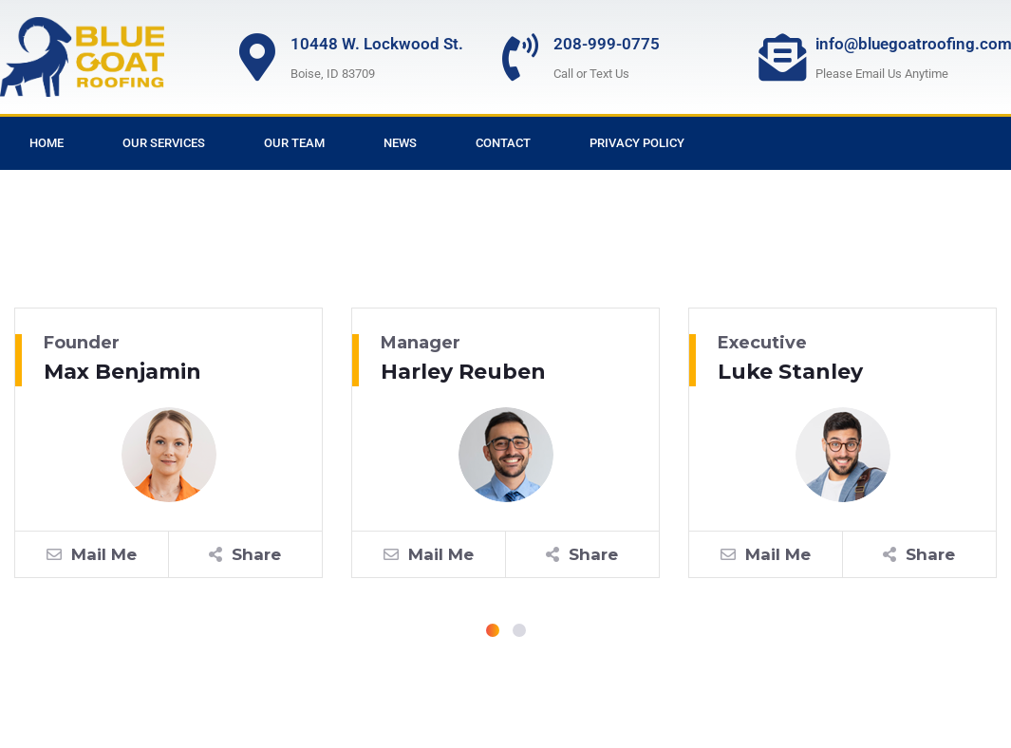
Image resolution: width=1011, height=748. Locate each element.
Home (46, 143)
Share (245, 554)
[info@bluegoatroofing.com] (782, 57)
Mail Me (92, 554)
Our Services (163, 143)
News (400, 143)
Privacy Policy (637, 143)
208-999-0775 (606, 43)
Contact (503, 143)
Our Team (294, 143)
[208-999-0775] (520, 57)
